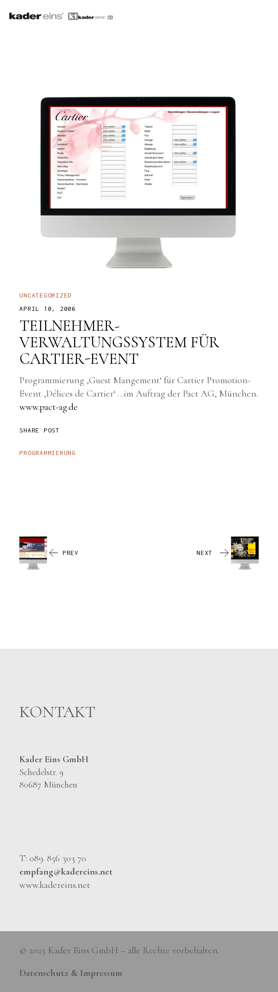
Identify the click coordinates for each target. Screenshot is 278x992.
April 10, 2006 (47, 308)
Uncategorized (45, 295)
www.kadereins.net (54, 885)
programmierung (47, 452)
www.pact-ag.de (48, 407)
